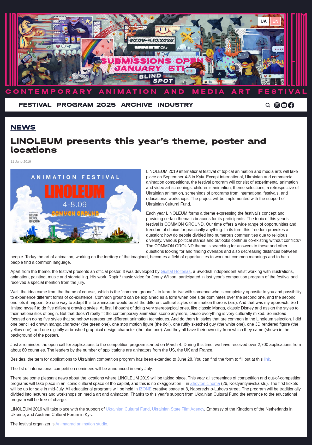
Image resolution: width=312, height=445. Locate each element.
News (23, 127)
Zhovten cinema (205, 383)
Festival (35, 104)
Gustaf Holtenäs (176, 271)
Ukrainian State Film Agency (178, 409)
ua (264, 21)
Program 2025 (86, 104)
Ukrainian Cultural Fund (128, 409)
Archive (136, 104)
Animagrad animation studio (81, 424)
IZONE (145, 389)
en (275, 21)
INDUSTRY (175, 104)
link (267, 359)
